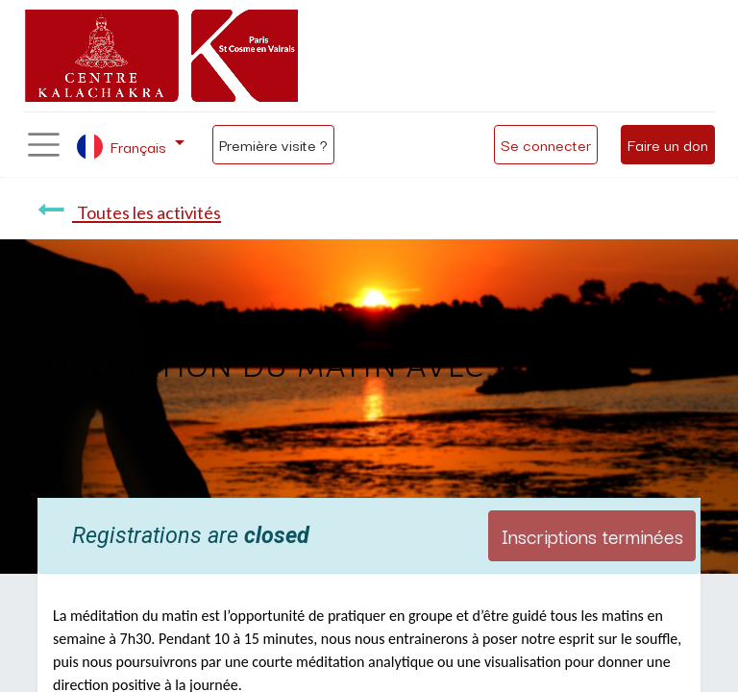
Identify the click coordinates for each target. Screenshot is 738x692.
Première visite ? (273, 144)
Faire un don (667, 144)
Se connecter (546, 144)
